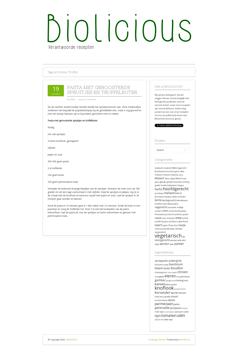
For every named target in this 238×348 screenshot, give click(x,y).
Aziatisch (168, 168)
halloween (172, 185)
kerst (179, 193)
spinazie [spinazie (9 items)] (178, 311)
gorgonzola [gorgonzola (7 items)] (171, 280)
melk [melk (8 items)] (157, 296)
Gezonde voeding (181, 182)
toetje (182, 225)
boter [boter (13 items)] (167, 268)
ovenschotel (174, 211)
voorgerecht (162, 240)
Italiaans (170, 193)
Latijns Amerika (178, 196)
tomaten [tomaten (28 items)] (169, 315)
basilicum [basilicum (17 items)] (176, 264)
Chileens (158, 174)
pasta (183, 210)
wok (172, 244)
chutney (174, 174)
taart (158, 225)
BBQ (174, 167)
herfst (159, 189)
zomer (179, 244)
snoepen (171, 218)
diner (167, 178)
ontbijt (180, 207)
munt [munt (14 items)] (174, 296)
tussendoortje (167, 228)
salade (158, 217)
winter (164, 244)
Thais (170, 225)
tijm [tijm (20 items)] (158, 315)
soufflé (158, 221)
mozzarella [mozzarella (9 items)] (165, 296)
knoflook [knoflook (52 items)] (164, 288)
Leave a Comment (87, 99)
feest (178, 178)
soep (178, 218)
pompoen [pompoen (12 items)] (176, 308)
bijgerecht (181, 168)
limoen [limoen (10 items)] (182, 292)
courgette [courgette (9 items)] (159, 276)
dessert (159, 178)
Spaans (164, 221)
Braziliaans (160, 171)
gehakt (169, 182)
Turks (157, 228)
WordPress (184, 339)
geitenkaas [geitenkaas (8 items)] (185, 276)
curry (180, 174)
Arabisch (159, 167)
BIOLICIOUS (71, 339)
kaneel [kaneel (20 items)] (160, 284)
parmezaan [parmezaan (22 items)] (164, 303)
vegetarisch (168, 235)
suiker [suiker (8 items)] (186, 311)
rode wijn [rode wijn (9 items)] (159, 311)
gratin (158, 185)
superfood (182, 221)
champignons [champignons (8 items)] (161, 272)
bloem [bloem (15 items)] (159, 268)
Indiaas (160, 193)
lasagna (167, 196)
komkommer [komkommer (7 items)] (180, 289)
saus (164, 218)
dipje (172, 178)
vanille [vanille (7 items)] (157, 320)
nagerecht (161, 207)
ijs (156, 193)
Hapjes (180, 185)
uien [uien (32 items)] (181, 315)
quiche (185, 214)
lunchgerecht (169, 200)
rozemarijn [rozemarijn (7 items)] (169, 312)
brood (168, 171)
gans (157, 182)
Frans (183, 178)
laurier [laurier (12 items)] (174, 293)
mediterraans (161, 203)
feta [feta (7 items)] (178, 277)
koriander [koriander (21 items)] (162, 292)
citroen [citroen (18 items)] (182, 272)
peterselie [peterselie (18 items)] (162, 308)
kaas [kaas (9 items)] (186, 280)
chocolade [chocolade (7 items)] (172, 272)
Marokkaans (182, 200)
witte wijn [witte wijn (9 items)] (168, 319)
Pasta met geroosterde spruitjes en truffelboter (102, 90)
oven (165, 210)
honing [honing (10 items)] (179, 280)
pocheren (169, 214)
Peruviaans (160, 214)
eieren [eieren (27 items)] (170, 275)
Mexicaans (173, 203)
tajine (165, 225)
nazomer (172, 207)
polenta (178, 214)
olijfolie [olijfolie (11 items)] (171, 300)
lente (158, 200)
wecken (173, 240)
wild (179, 240)
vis (183, 236)
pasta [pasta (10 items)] (176, 304)
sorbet (185, 218)
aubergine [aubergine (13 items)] (175, 260)
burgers (175, 171)
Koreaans (159, 196)
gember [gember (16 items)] (160, 280)
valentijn (178, 228)
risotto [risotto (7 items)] (185, 308)
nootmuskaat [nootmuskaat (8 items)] (161, 300)
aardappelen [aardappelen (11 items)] (161, 260)
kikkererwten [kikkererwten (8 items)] (171, 284)
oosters (158, 211)
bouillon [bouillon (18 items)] (177, 268)
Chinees (166, 174)
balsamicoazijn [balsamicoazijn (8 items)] (162, 264)
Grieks (164, 185)
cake (181, 171)
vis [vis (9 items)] (162, 319)
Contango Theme (156, 339)
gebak (163, 181)
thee (176, 225)
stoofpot (173, 221)
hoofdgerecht (176, 188)
